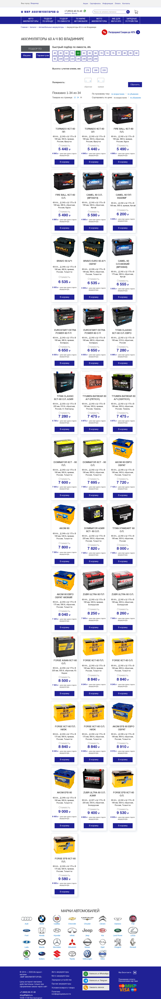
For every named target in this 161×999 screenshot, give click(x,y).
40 (55, 53)
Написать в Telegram (95, 980)
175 (87, 70)
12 (75, 97)
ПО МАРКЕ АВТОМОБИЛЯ (80, 20)
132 (72, 59)
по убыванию (135, 98)
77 (119, 53)
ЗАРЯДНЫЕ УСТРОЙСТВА (131, 20)
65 (90, 53)
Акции (85, 3)
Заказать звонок (93, 987)
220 (104, 70)
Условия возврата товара (63, 988)
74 (107, 53)
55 (72, 53)
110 (66, 59)
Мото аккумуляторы (60, 976)
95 (55, 59)
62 (84, 53)
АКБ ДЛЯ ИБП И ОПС (116, 20)
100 (60, 59)
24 (78, 97)
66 (95, 53)
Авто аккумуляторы (60, 972)
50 (66, 53)
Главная (24, 27)
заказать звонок (70, 13)
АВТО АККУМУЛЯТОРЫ (30, 20)
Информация (107, 3)
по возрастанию (117, 94)
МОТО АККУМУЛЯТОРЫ (99, 20)
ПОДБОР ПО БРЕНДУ (48, 20)
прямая (100, 87)
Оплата (117, 3)
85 (130, 53)
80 (125, 53)
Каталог (33, 27)
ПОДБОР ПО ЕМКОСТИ (64, 20)
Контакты (126, 3)
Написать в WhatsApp (96, 974)
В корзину (64, 162)
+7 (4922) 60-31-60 (73, 11)
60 (78, 53)
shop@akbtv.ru (26, 995)
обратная (88, 87)
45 (61, 53)
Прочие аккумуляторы (61, 984)
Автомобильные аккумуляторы (51, 27)
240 (95, 59)
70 (101, 53)
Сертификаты (95, 3)
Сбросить (135, 85)
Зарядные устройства (61, 980)
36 (81, 97)
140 (78, 59)
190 (84, 59)
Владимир (35, 3)
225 (90, 59)
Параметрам (43, 56)
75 (113, 53)
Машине (27, 56)
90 (136, 53)
